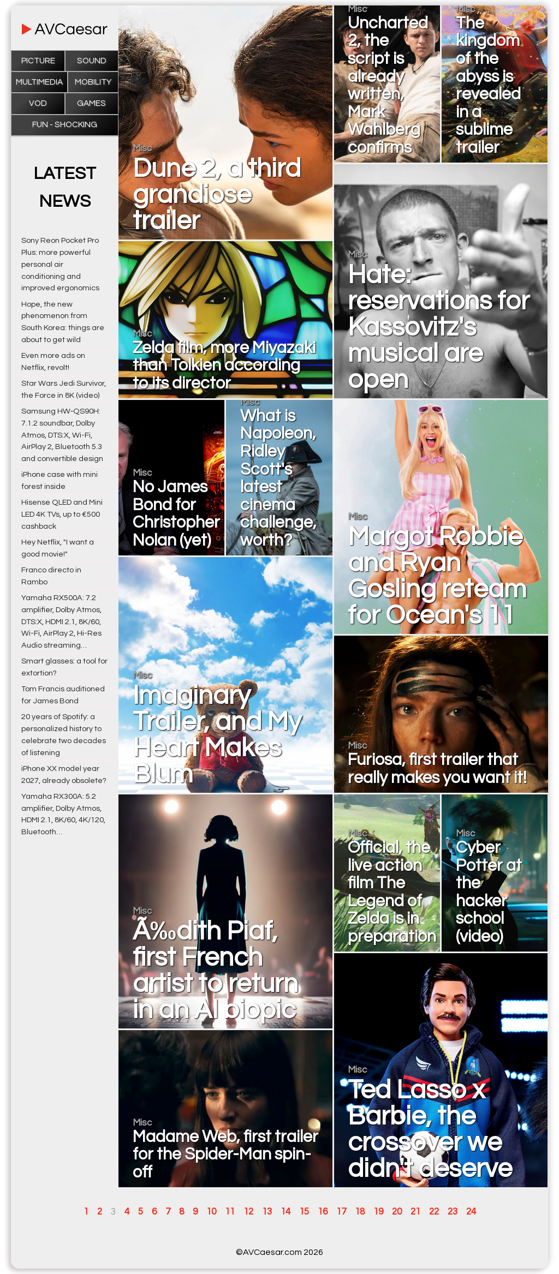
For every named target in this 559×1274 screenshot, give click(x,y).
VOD (38, 103)
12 (248, 1212)
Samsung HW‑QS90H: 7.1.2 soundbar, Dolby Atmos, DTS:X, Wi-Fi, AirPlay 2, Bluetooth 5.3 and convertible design (62, 435)
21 (415, 1212)
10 (211, 1212)
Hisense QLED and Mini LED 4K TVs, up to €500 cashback (62, 514)
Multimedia (39, 82)
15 (304, 1212)
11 (230, 1212)
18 (360, 1212)
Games (91, 103)
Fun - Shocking (64, 125)
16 (323, 1212)
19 (378, 1212)
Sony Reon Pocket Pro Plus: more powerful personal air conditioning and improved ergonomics (60, 264)
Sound (91, 61)
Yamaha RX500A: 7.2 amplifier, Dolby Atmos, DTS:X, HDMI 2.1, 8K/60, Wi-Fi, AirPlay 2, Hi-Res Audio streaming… (61, 621)
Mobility (93, 82)
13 (267, 1212)
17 (341, 1212)
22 (434, 1212)
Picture (38, 61)
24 (471, 1212)
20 (397, 1212)
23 (452, 1212)
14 (285, 1212)
